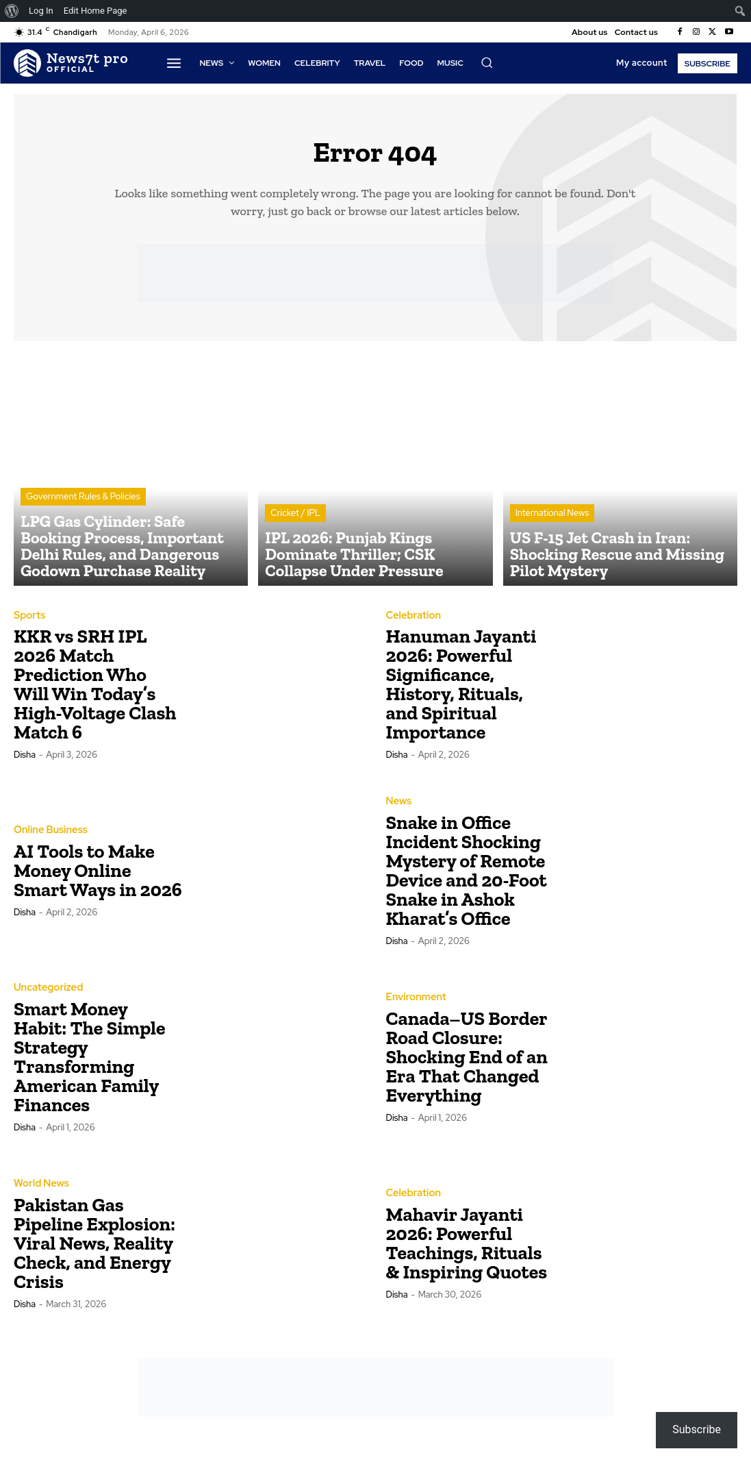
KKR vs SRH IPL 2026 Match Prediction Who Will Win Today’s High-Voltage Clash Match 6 (95, 691)
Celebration (412, 622)
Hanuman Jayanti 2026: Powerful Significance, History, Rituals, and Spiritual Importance (461, 691)
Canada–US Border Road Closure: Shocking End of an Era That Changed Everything (467, 1063)
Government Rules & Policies (83, 532)
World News (40, 1190)
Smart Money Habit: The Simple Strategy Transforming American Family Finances (90, 1063)
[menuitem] (12, 11)
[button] (487, 62)
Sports (29, 622)
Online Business (49, 836)
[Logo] (71, 63)
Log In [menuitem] (41, 10)
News (398, 808)
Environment (415, 1003)
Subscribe (696, 1429)
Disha (25, 761)
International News (552, 544)
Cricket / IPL (295, 544)
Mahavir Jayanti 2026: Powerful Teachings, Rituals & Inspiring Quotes (467, 1249)
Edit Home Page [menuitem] (95, 10)
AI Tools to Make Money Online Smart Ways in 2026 (98, 876)
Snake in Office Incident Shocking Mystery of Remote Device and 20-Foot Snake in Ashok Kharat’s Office (466, 876)
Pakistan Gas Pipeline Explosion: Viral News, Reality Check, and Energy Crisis (94, 1249)
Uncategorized (46, 994)
